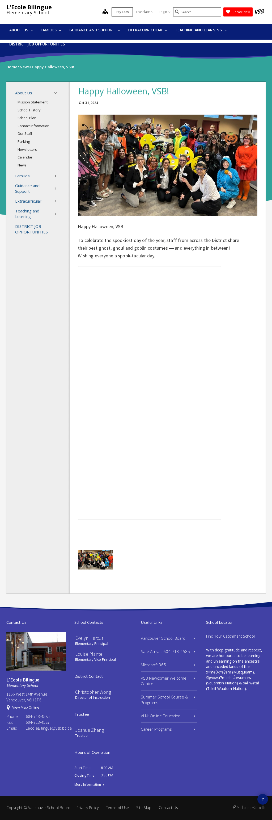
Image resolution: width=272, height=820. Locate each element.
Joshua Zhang (89, 730)
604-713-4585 (38, 716)
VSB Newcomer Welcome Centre (168, 680)
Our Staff (25, 133)
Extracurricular (147, 29)
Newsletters (27, 149)
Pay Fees (122, 12)
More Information (87, 785)
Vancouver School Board (168, 638)
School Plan (27, 117)
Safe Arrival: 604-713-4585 (168, 651)
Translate (144, 12)
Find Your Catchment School (230, 636)
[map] (105, 12)
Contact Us (168, 807)
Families (51, 29)
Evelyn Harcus (89, 638)
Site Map (143, 807)
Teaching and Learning (201, 29)
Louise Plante (88, 654)
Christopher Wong (93, 692)
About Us (21, 29)
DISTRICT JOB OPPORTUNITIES (37, 44)
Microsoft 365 (168, 664)
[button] (57, 93)
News (22, 165)
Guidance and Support (94, 29)
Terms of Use (117, 807)
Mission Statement (33, 102)
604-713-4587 (38, 722)
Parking (24, 141)
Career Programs (168, 729)
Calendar (25, 157)
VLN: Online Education (168, 715)
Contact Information (33, 125)
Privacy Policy (87, 807)
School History (29, 110)
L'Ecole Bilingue (29, 7)
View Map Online (25, 707)
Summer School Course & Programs (168, 699)
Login (165, 12)
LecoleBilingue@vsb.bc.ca (46, 728)
